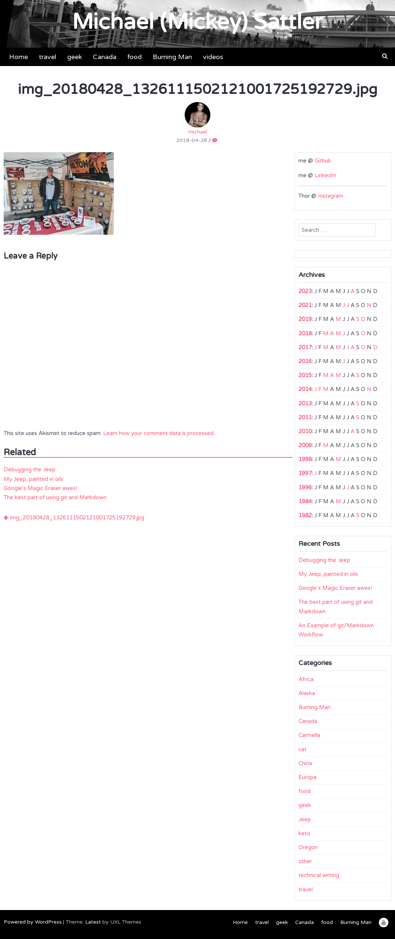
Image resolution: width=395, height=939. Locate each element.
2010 (305, 431)
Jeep (304, 819)
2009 (305, 445)
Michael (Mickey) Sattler (197, 22)
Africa (306, 679)
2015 (305, 375)
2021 (305, 305)
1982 (305, 515)
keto (304, 833)
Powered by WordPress (33, 922)
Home (18, 57)
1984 (305, 501)
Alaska (306, 693)
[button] (385, 56)
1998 (305, 459)
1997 (305, 473)
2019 (305, 319)
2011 (305, 417)
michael (197, 118)
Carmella (309, 735)
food (134, 57)
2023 (305, 291)
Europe (307, 777)
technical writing (318, 875)
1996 (305, 487)
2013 (305, 403)
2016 (305, 361)
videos (213, 57)
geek (74, 57)
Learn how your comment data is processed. (159, 433)
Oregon (308, 847)
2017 (305, 347)
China (305, 763)
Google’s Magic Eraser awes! (40, 488)
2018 (305, 333)
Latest (93, 922)
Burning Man (172, 57)
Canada (104, 57)
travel (47, 57)
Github (323, 160)
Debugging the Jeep (29, 469)
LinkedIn (325, 175)
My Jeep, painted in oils (33, 479)
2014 (305, 389)
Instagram (330, 196)
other (305, 861)
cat (302, 749)
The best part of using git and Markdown (55, 497)
